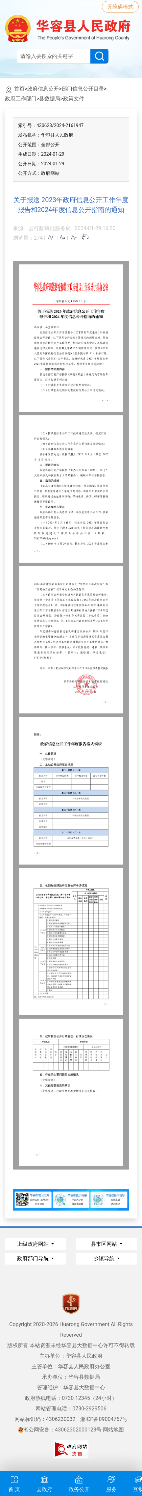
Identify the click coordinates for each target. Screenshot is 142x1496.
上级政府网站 (33, 1244)
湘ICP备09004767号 (104, 1419)
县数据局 (49, 98)
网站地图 (113, 1430)
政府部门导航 (33, 1258)
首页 (19, 89)
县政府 (44, 1483)
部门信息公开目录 (83, 89)
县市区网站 (104, 1244)
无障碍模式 (120, 7)
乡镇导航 (104, 1258)
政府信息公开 (43, 89)
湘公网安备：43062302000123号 (60, 1430)
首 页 (14, 1483)
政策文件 (73, 98)
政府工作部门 (20, 98)
